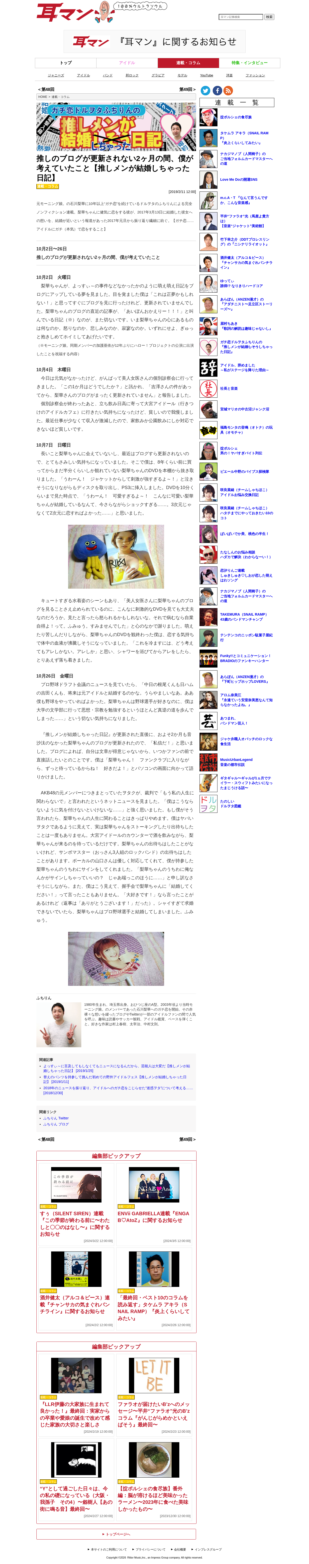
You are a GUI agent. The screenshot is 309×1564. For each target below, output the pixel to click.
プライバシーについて (151, 1549)
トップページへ (116, 1534)
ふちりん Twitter (56, 1118)
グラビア (158, 75)
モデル (182, 75)
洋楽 (229, 75)
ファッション (255, 75)
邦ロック (132, 75)
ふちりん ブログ (56, 1124)
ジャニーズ (56, 75)
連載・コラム (188, 63)
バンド (108, 75)
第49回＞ (188, 89)
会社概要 (180, 1549)
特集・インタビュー (250, 63)
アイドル (127, 63)
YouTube (206, 75)
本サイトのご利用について (109, 1549)
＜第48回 (46, 89)
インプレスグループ (208, 1549)
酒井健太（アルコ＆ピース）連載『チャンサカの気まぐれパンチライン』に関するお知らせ (75, 1304)
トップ (66, 63)
